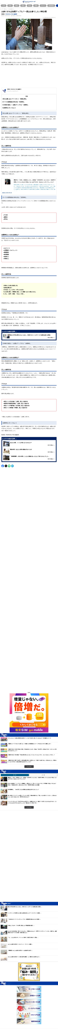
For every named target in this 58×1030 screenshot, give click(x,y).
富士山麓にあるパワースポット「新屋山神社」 (14, 99)
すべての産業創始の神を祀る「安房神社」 (13, 102)
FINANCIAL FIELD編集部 (11, 14)
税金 (23, 5)
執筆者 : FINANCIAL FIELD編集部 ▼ (14, 89)
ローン (43, 5)
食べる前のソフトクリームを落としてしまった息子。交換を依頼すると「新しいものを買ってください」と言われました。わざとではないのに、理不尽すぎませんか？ (32, 796)
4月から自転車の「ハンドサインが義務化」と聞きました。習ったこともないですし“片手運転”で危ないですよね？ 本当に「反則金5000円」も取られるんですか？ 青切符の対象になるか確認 (32, 784)
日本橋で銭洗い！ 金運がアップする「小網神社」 (15, 105)
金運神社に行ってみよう (9, 108)
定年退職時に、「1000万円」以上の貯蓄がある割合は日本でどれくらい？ (23, 789)
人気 (3, 5)
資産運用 (51, 5)
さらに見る (29, 766)
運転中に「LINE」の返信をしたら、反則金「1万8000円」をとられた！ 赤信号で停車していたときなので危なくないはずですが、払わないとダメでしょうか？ (32, 778)
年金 (29, 5)
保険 (36, 5)
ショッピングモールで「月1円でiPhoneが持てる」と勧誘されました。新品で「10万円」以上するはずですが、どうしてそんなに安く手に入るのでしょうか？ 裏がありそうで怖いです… (32, 802)
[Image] (29, 2)
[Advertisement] (29, 77)
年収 (10, 5)
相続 (16, 5)
